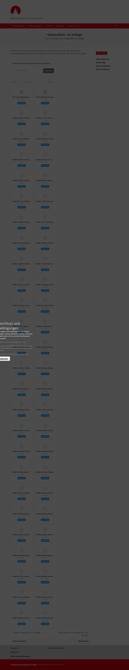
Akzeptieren (65, 353)
